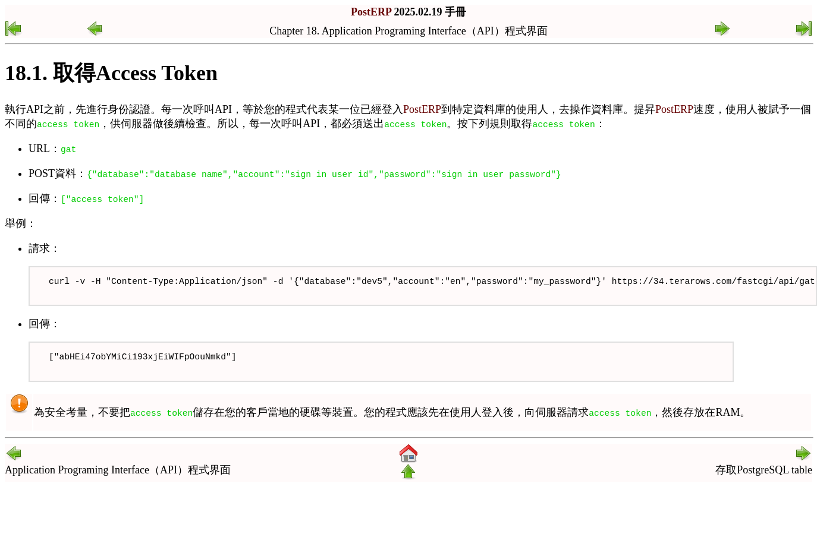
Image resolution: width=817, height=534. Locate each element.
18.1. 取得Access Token (111, 73)
